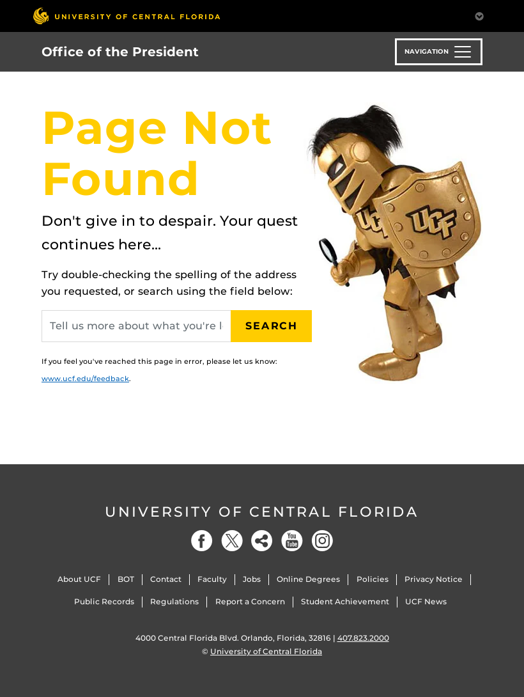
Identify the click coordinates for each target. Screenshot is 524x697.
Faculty (212, 579)
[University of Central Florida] (126, 16)
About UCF (79, 579)
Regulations (174, 601)
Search (271, 326)
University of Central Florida (262, 512)
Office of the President (120, 51)
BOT (126, 579)
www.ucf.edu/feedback (85, 378)
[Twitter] (232, 540)
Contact (165, 579)
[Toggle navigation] (438, 51)
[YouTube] (292, 540)
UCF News (426, 601)
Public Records (104, 601)
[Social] (262, 540)
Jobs (252, 579)
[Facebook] (202, 540)
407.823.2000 (363, 638)
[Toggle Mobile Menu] (479, 15)
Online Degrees (308, 579)
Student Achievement (345, 601)
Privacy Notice (434, 579)
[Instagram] (322, 540)
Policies (373, 579)
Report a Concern (250, 601)
